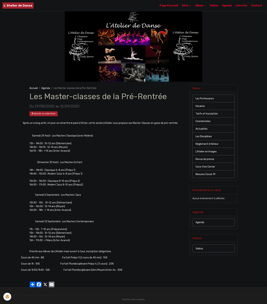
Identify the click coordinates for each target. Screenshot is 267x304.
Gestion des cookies (133, 299)
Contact (256, 5)
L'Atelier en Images (206, 151)
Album (199, 5)
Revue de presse (205, 159)
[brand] (18, 5)
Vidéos (214, 5)
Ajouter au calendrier (43, 113)
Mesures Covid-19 (205, 174)
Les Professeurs (205, 98)
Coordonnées (203, 121)
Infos (185, 5)
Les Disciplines (204, 136)
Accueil (33, 88)
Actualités (202, 128)
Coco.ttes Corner (205, 166)
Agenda (227, 5)
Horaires (200, 106)
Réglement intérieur (207, 143)
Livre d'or (241, 5)
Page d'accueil (169, 5)
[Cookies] (7, 297)
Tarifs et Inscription (207, 113)
